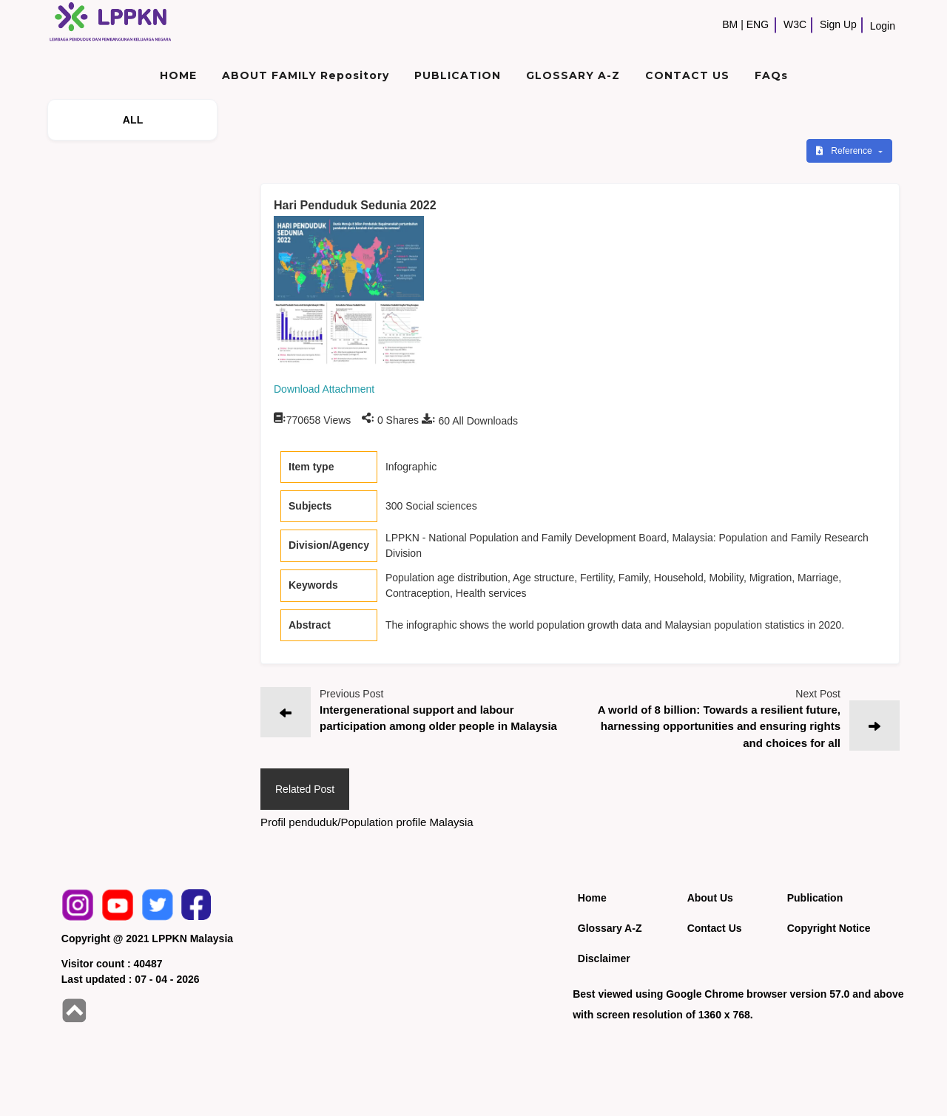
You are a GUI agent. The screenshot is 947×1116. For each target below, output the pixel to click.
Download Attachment (324, 389)
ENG (758, 24)
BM (730, 24)
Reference (845, 151)
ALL (133, 120)
